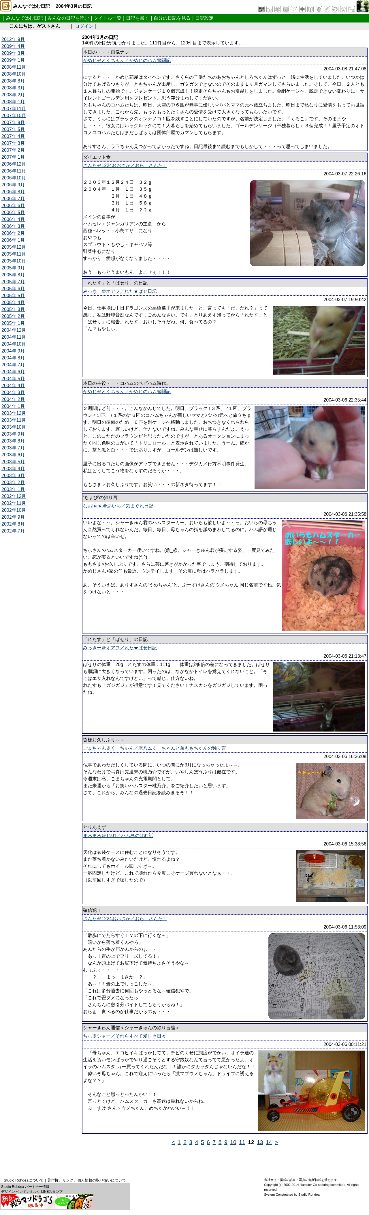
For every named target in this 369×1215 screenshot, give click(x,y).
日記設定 (204, 18)
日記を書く (137, 18)
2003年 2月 (13, 482)
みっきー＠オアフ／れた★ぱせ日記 (120, 291)
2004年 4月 (13, 385)
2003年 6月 (13, 454)
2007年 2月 (13, 150)
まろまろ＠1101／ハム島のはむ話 (118, 835)
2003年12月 (13, 413)
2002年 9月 (13, 517)
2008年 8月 (13, 80)
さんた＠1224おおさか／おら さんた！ (125, 165)
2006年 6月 (13, 205)
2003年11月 (13, 420)
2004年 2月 (13, 399)
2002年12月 (13, 496)
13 (260, 1142)
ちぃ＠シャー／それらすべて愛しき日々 (124, 1036)
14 (269, 1142)
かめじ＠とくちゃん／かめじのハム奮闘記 (127, 60)
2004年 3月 (13, 392)
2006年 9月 (13, 184)
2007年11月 (13, 108)
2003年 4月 (13, 468)
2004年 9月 (13, 350)
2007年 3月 (13, 143)
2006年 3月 (13, 226)
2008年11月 (13, 67)
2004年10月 (13, 344)
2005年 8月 (13, 274)
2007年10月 (13, 115)
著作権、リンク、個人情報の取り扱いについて (86, 1180)
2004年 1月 (13, 406)
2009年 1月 (13, 60)
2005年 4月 (13, 302)
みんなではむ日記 (24, 18)
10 (233, 1142)
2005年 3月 (13, 309)
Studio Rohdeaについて (24, 1180)
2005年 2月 (13, 316)
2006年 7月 (13, 198)
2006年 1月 (13, 240)
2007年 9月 (13, 122)
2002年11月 (13, 503)
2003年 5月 (13, 461)
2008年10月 (13, 74)
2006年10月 (13, 177)
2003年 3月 (13, 475)
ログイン (84, 26)
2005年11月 (13, 254)
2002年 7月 (13, 530)
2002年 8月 (13, 524)
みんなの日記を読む (68, 18)
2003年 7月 (13, 447)
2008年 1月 (13, 101)
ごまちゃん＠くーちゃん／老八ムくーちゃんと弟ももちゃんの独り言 (154, 748)
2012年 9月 (13, 39)
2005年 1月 (13, 323)
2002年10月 (13, 510)
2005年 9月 (13, 267)
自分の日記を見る (172, 18)
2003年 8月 (13, 440)
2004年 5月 (13, 378)
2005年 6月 (13, 288)
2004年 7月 (13, 364)
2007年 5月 (13, 129)
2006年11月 (13, 170)
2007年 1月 (13, 157)
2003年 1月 (13, 489)
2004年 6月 (13, 371)
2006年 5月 (13, 212)
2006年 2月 (13, 233)
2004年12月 (13, 330)
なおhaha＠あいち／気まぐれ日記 (118, 505)
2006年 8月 (13, 191)
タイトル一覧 (107, 18)
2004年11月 (13, 337)
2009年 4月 (13, 46)
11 (242, 1142)
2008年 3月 (13, 87)
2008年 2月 (13, 94)
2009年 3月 (13, 53)
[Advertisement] (106, 1158)
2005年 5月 (13, 295)
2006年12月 (13, 164)
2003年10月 (13, 427)
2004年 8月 (13, 357)
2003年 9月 (13, 434)
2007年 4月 (13, 136)
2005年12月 (13, 247)
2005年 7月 (13, 281)
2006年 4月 (13, 219)
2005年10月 (13, 260)
